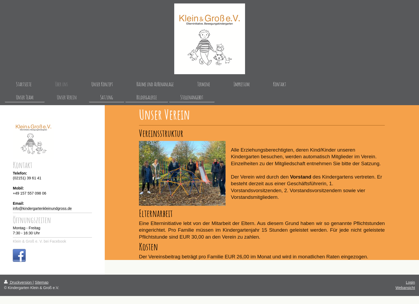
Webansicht (405, 288)
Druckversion (18, 282)
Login (410, 282)
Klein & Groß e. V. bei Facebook (39, 241)
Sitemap (41, 282)
